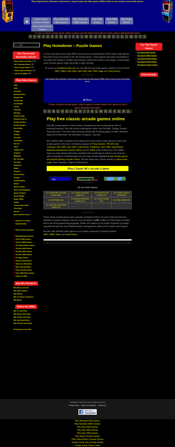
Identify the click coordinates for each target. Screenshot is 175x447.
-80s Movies (18, 294)
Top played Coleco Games (147, 65)
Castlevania (18, 101)
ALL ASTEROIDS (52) (56, 200)
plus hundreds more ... (23, 214)
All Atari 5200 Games (24, 251)
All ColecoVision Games (25, 245)
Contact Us (102, 405)
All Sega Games (22, 258)
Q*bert (16, 184)
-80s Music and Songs (22, 314)
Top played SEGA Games (147, 62)
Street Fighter (19, 196)
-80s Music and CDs (21, 288)
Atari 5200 (82, 71)
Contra (16, 107)
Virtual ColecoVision (24, 261)
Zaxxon (17, 211)
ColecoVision (114, 71)
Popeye (17, 178)
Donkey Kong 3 (20, 122)
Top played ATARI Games (147, 59)
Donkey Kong (19, 116)
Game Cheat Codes (22, 67)
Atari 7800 (92, 71)
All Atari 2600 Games (24, 248)
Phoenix (17, 171)
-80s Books (17, 300)
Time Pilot (18, 208)
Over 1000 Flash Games (25, 273)
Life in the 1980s (20, 74)
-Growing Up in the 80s (22, 329)
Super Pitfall (19, 199)
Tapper (16, 202)
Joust (16, 147)
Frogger (17, 131)
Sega (100, 71)
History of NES (21, 276)
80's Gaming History (22, 64)
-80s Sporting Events (21, 320)
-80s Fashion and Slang (22, 323)
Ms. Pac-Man (19, 159)
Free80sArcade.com (66, 68)
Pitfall (16, 168)
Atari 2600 (72, 71)
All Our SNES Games (24, 242)
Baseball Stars (19, 94)
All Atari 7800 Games (24, 255)
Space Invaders (20, 193)
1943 (16, 88)
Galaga (16, 134)
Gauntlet (17, 137)
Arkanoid (17, 91)
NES (57, 71)
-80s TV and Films (20, 311)
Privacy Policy (74, 405)
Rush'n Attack (19, 187)
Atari (58, 234)
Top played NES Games (146, 53)
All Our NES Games (23, 239)
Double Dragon (20, 125)
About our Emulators (24, 264)
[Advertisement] (87, 10)
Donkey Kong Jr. (20, 119)
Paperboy (17, 165)
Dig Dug (17, 113)
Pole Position (19, 174)
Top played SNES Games (147, 56)
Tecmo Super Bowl (21, 205)
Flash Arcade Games (24, 270)
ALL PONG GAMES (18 (121, 200)
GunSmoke (18, 141)
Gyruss (17, 144)
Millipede (17, 156)
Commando (18, 104)
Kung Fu (17, 153)
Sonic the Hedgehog (22, 190)
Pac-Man (17, 162)
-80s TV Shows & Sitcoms (23, 297)
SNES (63, 71)
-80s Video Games (20, 291)
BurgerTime (18, 97)
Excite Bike (18, 128)
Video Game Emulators (23, 70)
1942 (16, 85)
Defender (17, 110)
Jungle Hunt (18, 150)
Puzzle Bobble (19, 181)
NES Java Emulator (23, 267)
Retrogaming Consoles (25, 236)
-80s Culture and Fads (22, 317)
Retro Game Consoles (23, 61)
